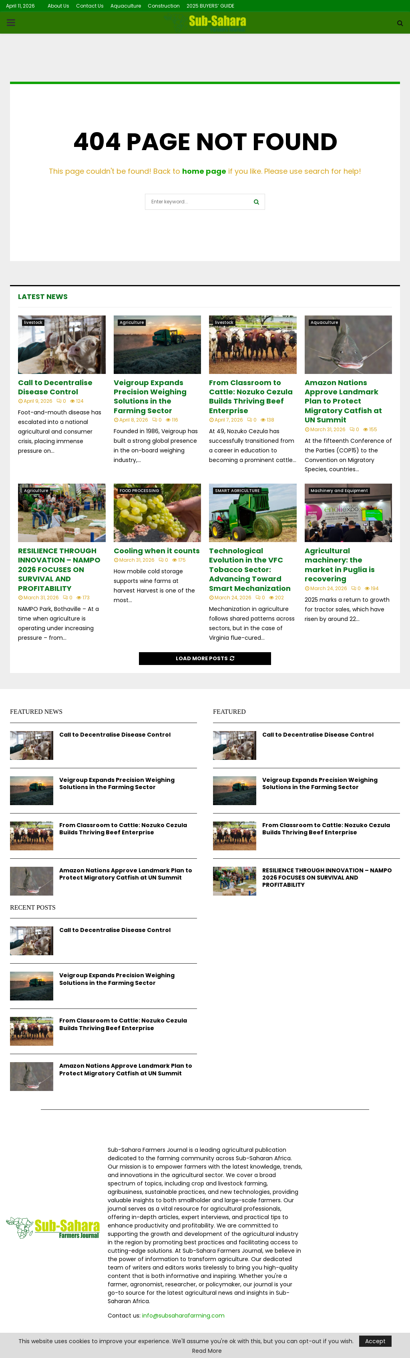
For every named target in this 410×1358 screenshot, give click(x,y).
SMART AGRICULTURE (237, 491)
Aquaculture (126, 5)
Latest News (43, 296)
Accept (375, 1341)
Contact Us (90, 5)
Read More (207, 1351)
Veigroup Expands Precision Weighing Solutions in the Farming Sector (150, 397)
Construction (164, 5)
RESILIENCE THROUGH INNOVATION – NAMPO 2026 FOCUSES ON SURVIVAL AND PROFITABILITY (59, 569)
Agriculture (132, 322)
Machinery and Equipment (339, 491)
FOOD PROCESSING (139, 491)
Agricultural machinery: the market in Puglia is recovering (340, 565)
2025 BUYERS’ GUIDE (210, 5)
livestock (33, 322)
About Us (58, 5)
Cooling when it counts (157, 551)
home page (204, 171)
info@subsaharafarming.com (183, 1316)
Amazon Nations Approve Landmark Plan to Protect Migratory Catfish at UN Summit (343, 401)
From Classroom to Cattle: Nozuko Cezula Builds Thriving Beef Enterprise (251, 397)
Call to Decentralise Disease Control (55, 387)
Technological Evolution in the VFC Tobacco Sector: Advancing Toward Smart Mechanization (250, 569)
